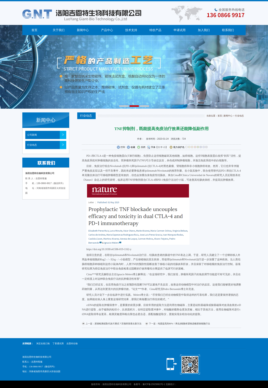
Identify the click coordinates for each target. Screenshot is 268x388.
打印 (121, 147)
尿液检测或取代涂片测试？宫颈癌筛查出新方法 (118, 323)
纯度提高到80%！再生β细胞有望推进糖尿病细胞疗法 (184, 323)
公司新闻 (32, 134)
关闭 (141, 147)
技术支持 (131, 30)
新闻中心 (83, 30)
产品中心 (107, 30)
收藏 (131, 147)
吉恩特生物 (72, 343)
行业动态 (32, 144)
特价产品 (155, 30)
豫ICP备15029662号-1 (154, 384)
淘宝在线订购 (43, 343)
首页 (34, 30)
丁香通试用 (58, 343)
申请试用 (180, 30)
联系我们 (228, 30)
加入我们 (204, 30)
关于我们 (59, 30)
